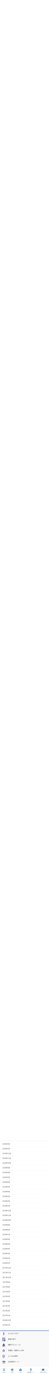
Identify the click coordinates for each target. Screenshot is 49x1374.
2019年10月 (6, 1163)
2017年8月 (6, 1287)
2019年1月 (6, 1206)
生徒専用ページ (31, 1370)
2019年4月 (6, 1191)
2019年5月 (6, 1187)
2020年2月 (6, 1144)
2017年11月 (6, 1272)
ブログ (20, 1370)
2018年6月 (6, 1239)
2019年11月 (6, 1158)
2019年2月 (6, 1201)
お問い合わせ (43, 1370)
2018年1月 (6, 1263)
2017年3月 (6, 1306)
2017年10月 (6, 1277)
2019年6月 (6, 1182)
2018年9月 (6, 1225)
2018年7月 (6, 1234)
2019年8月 (6, 1172)
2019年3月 (6, 1196)
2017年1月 (6, 1315)
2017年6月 (6, 1291)
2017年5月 (6, 1296)
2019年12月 (6, 1153)
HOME (12, 1370)
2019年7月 (6, 1177)
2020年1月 (6, 1149)
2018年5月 (6, 1244)
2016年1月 (6, 1325)
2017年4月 (6, 1301)
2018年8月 (6, 1230)
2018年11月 (6, 1215)
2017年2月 (6, 1310)
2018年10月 (6, 1220)
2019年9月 (6, 1168)
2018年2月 (6, 1258)
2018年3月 (6, 1253)
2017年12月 (6, 1268)
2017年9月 (6, 1282)
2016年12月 (6, 1320)
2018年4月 (6, 1249)
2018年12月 (6, 1210)
